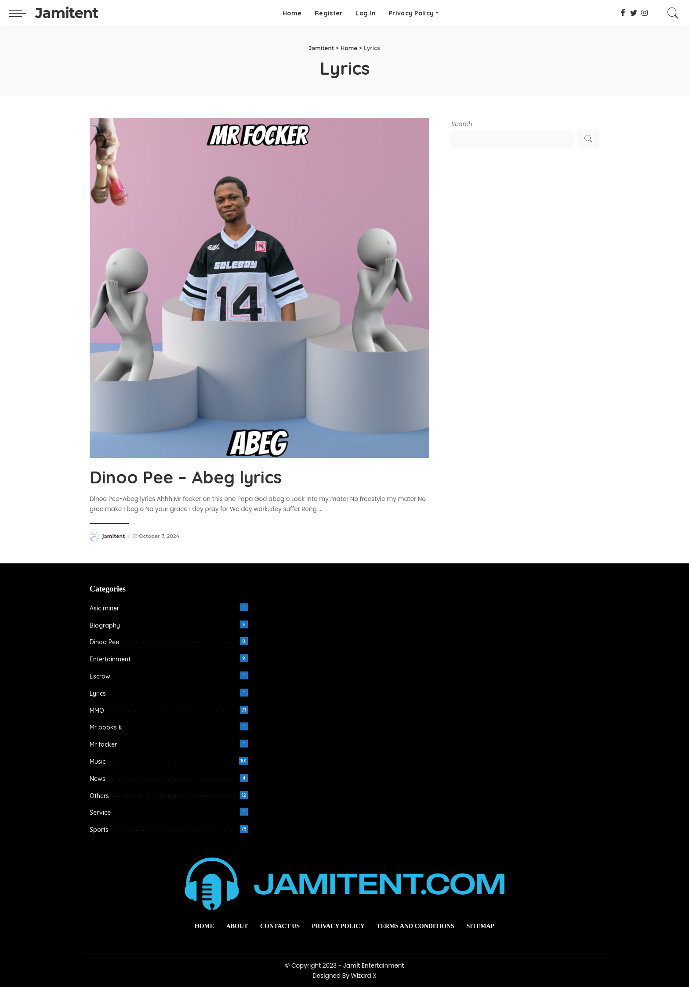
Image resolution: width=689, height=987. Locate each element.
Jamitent (66, 13)
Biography (105, 625)
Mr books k (106, 727)
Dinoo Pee (104, 642)
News (97, 778)
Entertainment (110, 659)
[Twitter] (633, 13)
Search (461, 124)
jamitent (113, 535)
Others (99, 795)
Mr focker (103, 744)
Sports (99, 829)
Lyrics (98, 693)
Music (97, 761)
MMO (97, 710)
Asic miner (104, 608)
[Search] (673, 13)
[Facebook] (622, 13)
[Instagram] (644, 13)
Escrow (100, 676)
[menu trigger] (22, 13)
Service (100, 812)
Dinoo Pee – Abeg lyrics (189, 477)
